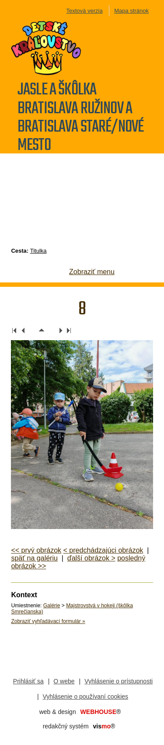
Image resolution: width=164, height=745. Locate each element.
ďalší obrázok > (91, 558)
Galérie (51, 605)
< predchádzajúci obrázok (103, 550)
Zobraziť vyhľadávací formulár (48, 621)
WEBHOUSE (100, 711)
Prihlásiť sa (28, 681)
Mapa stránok (131, 10)
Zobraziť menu (92, 271)
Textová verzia (84, 10)
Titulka (38, 250)
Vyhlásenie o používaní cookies (86, 696)
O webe (63, 681)
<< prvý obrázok (36, 550)
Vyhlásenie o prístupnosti (118, 681)
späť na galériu (34, 558)
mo (104, 726)
